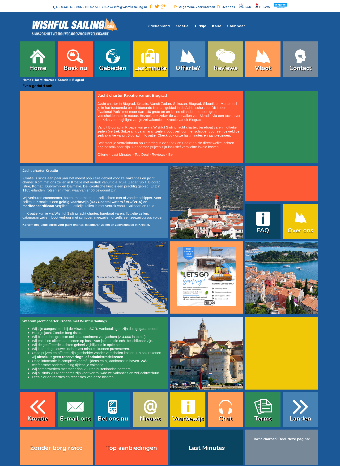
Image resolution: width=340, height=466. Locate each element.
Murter (226, 104)
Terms (263, 418)
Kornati (158, 108)
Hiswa (79, 329)
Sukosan (180, 104)
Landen (300, 418)
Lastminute (150, 68)
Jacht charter (44, 80)
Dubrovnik (53, 186)
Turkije (200, 26)
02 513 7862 (99, 7)
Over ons (300, 230)
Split (142, 182)
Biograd (195, 104)
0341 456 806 (71, 7)
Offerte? (188, 68)
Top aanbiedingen (131, 448)
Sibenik (209, 104)
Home (37, 68)
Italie (216, 26)
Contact (300, 68)
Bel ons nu (113, 418)
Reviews (225, 68)
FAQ (263, 230)
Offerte (103, 154)
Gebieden (112, 68)
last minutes (86, 349)
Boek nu (75, 68)
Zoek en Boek (180, 143)
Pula (122, 182)
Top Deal (142, 154)
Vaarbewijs (188, 418)
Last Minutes (121, 154)
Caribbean (236, 26)
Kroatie (182, 26)
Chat (225, 418)
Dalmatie (74, 186)
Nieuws (150, 418)
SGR (93, 329)
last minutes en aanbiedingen (207, 135)
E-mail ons (75, 418)
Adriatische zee (197, 108)
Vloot (263, 68)
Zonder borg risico (67, 333)
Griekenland (159, 26)
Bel (171, 154)
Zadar (165, 104)
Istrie (26, 186)
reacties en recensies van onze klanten (83, 377)
